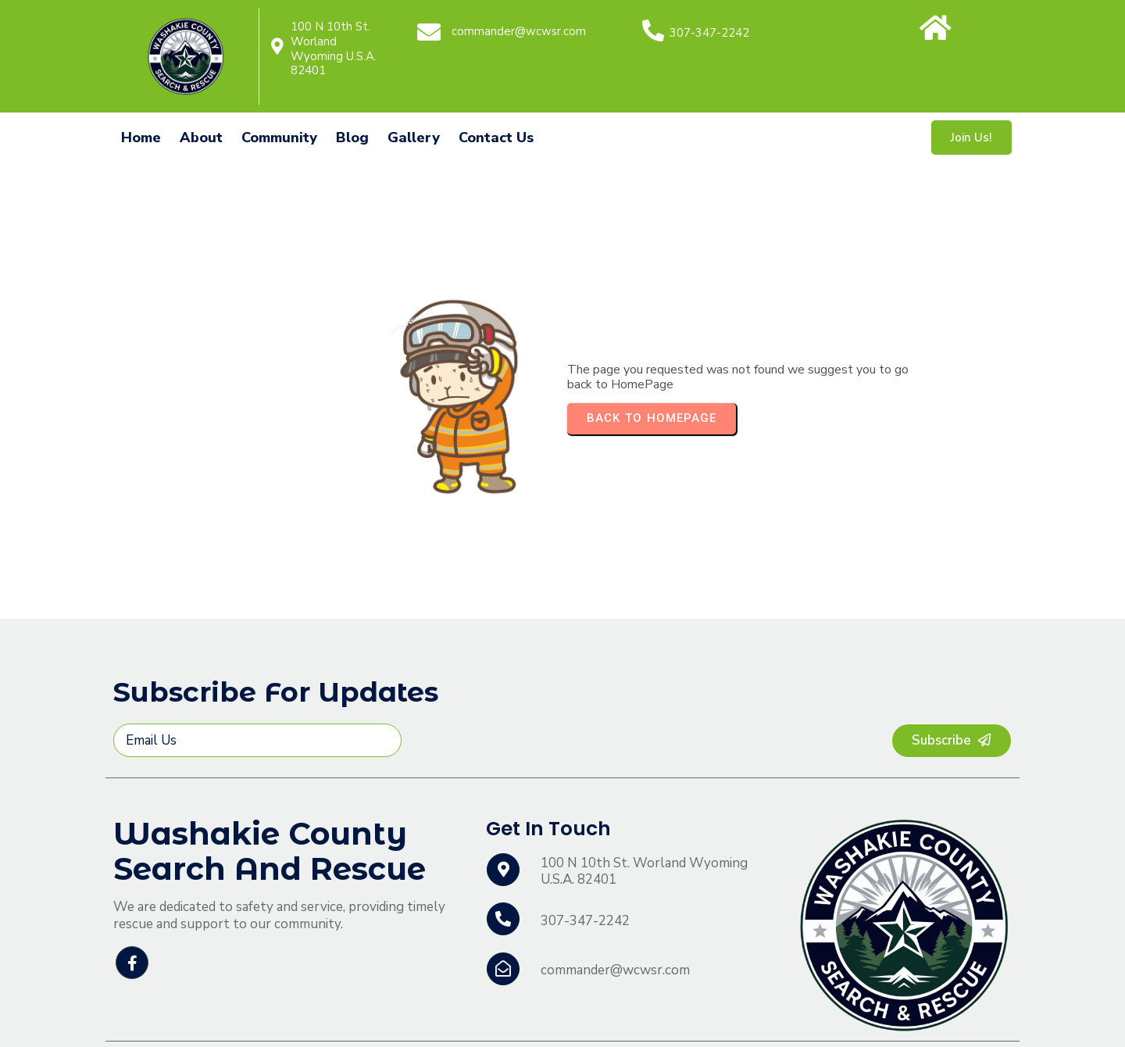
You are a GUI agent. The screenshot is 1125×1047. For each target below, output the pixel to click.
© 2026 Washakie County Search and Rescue (248, 1019)
